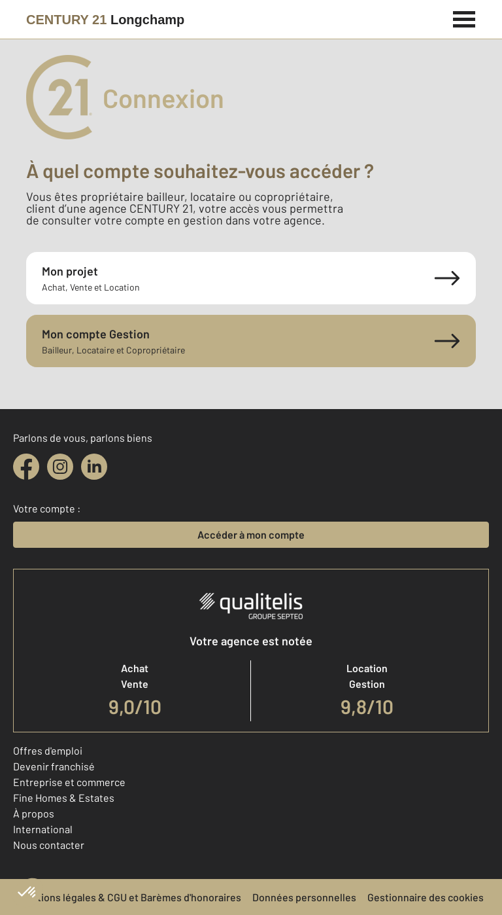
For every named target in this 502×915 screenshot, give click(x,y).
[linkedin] (94, 467)
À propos (33, 813)
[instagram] (60, 467)
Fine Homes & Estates (63, 797)
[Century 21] (105, 19)
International (43, 829)
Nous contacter (48, 844)
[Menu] (464, 17)
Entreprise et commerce (69, 782)
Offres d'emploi (47, 750)
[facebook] (26, 467)
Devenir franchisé (54, 766)
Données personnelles (304, 897)
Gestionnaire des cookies (425, 897)
